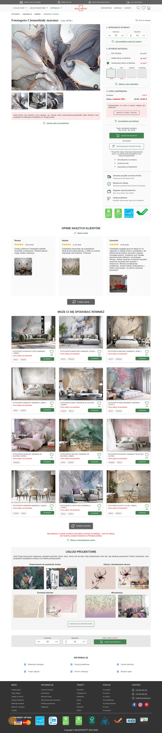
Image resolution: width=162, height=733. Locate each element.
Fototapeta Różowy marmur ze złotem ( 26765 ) (27, 455)
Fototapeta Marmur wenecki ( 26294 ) (30, 506)
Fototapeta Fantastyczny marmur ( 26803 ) (29, 352)
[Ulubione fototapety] (143, 8)
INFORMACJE (55, 8)
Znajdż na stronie (17, 696)
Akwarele (64, 411)
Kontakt (14, 710)
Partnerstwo (45, 693)
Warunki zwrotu (46, 696)
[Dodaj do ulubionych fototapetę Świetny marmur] (51, 403)
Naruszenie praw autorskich (50, 700)
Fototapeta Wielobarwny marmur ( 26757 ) (124, 404)
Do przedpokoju (108, 700)
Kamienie (23, 359)
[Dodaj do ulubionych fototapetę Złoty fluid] (146, 506)
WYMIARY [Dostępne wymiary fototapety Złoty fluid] (142, 513)
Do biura (106, 707)
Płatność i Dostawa (18, 707)
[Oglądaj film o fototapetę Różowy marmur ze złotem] (51, 446)
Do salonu (106, 696)
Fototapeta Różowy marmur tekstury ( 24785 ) (126, 455)
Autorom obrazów (47, 690)
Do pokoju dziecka (109, 703)
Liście (80, 703)
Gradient (71, 513)
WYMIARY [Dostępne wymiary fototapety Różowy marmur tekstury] (142, 462)
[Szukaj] (138, 8)
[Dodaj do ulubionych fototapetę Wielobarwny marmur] (146, 403)
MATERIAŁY (118, 8)
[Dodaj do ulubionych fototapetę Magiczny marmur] (99, 352)
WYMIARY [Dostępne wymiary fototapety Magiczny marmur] (95, 358)
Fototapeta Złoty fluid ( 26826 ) (122, 506)
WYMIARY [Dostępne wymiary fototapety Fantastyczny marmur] (47, 359)
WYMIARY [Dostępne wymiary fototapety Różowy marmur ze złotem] (47, 462)
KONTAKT (128, 8)
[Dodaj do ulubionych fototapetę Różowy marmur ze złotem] (51, 455)
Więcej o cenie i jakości (126, 113)
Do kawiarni (107, 710)
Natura (80, 710)
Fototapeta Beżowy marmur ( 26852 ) (124, 351)
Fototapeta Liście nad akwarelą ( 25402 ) (75, 506)
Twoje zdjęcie (16, 693)
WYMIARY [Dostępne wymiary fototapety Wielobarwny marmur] (142, 410)
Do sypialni (106, 690)
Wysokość (137, 32)
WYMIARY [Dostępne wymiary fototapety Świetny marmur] (47, 410)
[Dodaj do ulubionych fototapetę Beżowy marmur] (146, 352)
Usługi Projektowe (17, 700)
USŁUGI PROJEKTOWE (37, 8)
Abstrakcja (71, 359)
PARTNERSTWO (106, 8)
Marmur (16, 359)
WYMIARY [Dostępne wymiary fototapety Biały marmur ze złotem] (95, 410)
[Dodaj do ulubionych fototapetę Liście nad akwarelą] (99, 506)
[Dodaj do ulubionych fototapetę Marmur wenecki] (51, 506)
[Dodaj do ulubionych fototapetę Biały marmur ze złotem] (99, 403)
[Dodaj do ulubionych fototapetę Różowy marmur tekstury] (146, 455)
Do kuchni (106, 693)
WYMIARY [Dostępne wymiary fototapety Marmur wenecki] (47, 513)
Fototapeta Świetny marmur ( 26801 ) (30, 403)
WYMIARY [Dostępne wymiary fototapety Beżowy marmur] (142, 358)
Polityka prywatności (48, 703)
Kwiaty (80, 700)
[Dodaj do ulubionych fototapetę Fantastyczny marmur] (51, 352)
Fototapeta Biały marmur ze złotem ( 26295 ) (77, 404)
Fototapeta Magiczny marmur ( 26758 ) (77, 351)
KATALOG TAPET (19, 8)
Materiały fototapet (17, 703)
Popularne (80, 690)
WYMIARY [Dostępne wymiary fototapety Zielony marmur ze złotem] (95, 462)
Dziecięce (80, 707)
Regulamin (44, 707)
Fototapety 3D (81, 693)
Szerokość (116, 32)
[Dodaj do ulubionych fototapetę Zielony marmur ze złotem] (99, 455)
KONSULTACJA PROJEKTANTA (80, 624)
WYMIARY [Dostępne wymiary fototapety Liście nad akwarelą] (95, 513)
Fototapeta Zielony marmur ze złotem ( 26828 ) (74, 455)
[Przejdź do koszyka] (149, 8)
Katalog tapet (16, 690)
